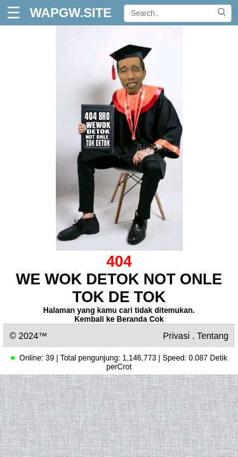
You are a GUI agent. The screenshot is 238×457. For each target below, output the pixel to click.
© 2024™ (28, 336)
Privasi (176, 336)
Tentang (212, 336)
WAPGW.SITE (71, 13)
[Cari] (221, 13)
